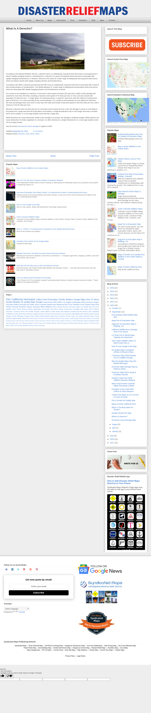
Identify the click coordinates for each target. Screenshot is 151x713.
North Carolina (94, 314)
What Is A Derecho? (119, 416)
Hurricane (29, 299)
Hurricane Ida (48, 314)
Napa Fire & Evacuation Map (129, 224)
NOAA (97, 321)
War (62, 311)
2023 (112, 295)
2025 (112, 288)
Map (33, 302)
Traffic (12, 325)
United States (55, 311)
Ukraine (20, 325)
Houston (41, 314)
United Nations (45, 311)
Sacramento (64, 323)
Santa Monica (45, 316)
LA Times (74, 321)
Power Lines (42, 323)
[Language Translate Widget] (16, 609)
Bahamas (53, 318)
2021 (112, 302)
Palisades (20, 316)
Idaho (53, 321)
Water (20, 318)
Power (97, 307)
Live (81, 307)
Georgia (8, 321)
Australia (74, 311)
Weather (16, 302)
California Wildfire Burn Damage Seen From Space (124, 331)
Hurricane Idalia (74, 307)
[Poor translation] (9, 676)
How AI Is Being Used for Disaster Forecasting (33, 278)
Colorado (43, 304)
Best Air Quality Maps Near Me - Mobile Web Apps (124, 362)
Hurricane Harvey (25, 307)
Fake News (84, 309)
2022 (112, 298)
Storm (32, 134)
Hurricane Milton (39, 307)
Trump (97, 316)
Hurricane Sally (70, 314)
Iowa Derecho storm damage (28, 126)
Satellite (8, 309)
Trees (15, 325)
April (114, 428)
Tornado (39, 302)
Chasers (87, 304)
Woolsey (31, 325)
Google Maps (80, 299)
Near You (40, 20)
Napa (7, 323)
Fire (8, 299)
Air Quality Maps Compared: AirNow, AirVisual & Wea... (123, 351)
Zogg (42, 325)
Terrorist (93, 323)
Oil (93, 307)
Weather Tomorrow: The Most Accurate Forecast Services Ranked (40, 253)
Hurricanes (61, 20)
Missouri (86, 321)
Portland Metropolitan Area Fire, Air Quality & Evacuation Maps (130, 135)
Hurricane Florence (45, 321)
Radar (31, 311)
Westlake (25, 325)
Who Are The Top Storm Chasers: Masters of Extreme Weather (39, 180)
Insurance (89, 302)
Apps (102, 20)
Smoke (9, 302)
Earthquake (76, 302)
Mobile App (88, 307)
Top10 (19, 309)
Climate (59, 307)
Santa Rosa (54, 316)
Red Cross (68, 304)
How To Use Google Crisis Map (27, 205)
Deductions (82, 318)
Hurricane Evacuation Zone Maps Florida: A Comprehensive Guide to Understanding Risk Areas (51, 192)
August (115, 424)
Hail (17, 321)
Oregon (96, 302)
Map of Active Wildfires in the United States (32, 168)
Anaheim (35, 318)
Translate (19, 612)
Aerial (31, 318)
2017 (112, 443)
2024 (112, 291)
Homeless (9, 311)
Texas (14, 309)
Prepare (27, 316)
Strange (81, 323)
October (115, 308)
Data (93, 304)
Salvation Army (78, 304)
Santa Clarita (34, 316)
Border (58, 318)
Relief (59, 323)
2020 (112, 305)
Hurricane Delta (23, 321)
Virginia (14, 318)
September (116, 312)
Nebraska (12, 323)
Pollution (30, 323)
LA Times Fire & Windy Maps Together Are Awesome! (123, 336)
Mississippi (80, 321)
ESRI (55, 302)
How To (89, 299)
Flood (44, 299)
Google (35, 314)
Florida (62, 299)
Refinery (54, 323)
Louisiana (16, 311)
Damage (76, 318)
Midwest (49, 307)
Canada (46, 309)
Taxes (73, 316)
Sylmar (86, 323)
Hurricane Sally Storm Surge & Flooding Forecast (124, 373)
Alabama (67, 311)
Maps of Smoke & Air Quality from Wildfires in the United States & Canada (131, 257)
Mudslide (92, 321)
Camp (62, 318)
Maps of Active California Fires (130, 267)
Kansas (62, 321)
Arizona (47, 318)
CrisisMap (76, 309)
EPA (20, 314)
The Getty (79, 316)
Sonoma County (64, 316)
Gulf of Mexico (94, 309)
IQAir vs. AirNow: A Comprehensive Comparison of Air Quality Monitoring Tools (45, 229)
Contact (112, 20)
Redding (48, 323)
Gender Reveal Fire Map (121, 413)
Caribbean (9, 314)
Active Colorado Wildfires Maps (28, 217)
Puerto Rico (24, 311)
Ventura (24, 309)
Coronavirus (68, 309)
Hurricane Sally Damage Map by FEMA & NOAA (124, 368)
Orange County (11, 316)
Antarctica (42, 318)
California (17, 299)
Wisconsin (25, 318)
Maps (50, 20)
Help (93, 20)
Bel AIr (79, 311)
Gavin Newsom (27, 314)
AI (42, 309)
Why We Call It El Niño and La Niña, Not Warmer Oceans (37, 266)
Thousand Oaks (88, 316)
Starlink (76, 323)
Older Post (94, 156)
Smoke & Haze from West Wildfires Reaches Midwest (123, 379)
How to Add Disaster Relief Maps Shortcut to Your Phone (123, 482)
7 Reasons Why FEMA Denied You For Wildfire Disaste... (124, 357)
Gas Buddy (95, 318)
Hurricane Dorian (34, 321)
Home (28, 20)
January (115, 431)
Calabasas (95, 311)
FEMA (59, 302)
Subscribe (38, 593)
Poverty (35, 323)
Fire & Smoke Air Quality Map (123, 400)
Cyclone (16, 314)
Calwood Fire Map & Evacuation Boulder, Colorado (130, 175)
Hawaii (49, 304)
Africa (54, 307)
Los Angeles (67, 302)
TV (89, 323)
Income (57, 321)
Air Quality (25, 302)
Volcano (30, 309)
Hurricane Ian (25, 304)
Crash (71, 318)
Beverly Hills (87, 311)
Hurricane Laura (59, 314)
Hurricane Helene (12, 304)
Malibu (78, 314)
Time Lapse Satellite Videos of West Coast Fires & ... (124, 342)
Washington (37, 309)
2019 (112, 436)
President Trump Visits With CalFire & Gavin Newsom (123, 390)
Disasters (83, 20)
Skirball (71, 323)
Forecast (14, 307)
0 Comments (38, 131)
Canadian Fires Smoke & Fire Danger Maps (32, 241)
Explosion (89, 318)
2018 (112, 439)
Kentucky (68, 321)
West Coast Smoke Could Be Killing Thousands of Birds (123, 385)
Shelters (69, 299)
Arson (37, 304)
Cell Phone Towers (56, 309)
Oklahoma (60, 304)
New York (19, 323)
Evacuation (53, 299)
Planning (24, 323)
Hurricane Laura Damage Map (124, 420)
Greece (13, 321)
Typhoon (9, 318)
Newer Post (11, 156)
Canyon (67, 318)
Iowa (27, 134)
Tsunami (37, 311)
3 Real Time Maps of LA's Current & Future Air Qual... (125, 396)
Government (48, 302)
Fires (72, 20)
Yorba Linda (37, 325)
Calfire (39, 299)
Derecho (22, 134)
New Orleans (84, 314)
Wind (37, 134)
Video (32, 304)
